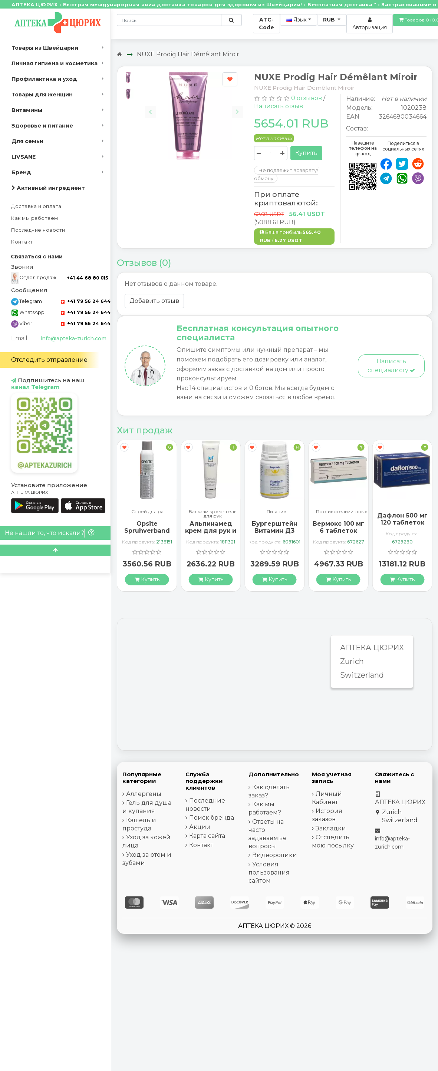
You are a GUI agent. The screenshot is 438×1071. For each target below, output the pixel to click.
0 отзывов (306, 98)
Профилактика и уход (44, 79)
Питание (276, 511)
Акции (200, 826)
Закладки (331, 828)
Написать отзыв (278, 106)
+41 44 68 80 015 (87, 278)
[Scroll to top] (55, 550)
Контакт (22, 242)
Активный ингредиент (48, 188)
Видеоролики (274, 855)
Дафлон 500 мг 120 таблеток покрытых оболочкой (402, 526)
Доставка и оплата (36, 206)
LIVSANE (23, 156)
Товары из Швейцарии (44, 47)
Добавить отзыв (154, 300)
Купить (306, 152)
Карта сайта (207, 835)
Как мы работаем (34, 218)
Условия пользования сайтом (269, 872)
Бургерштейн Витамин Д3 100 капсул (274, 530)
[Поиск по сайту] (231, 20)
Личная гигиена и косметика (54, 63)
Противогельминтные (342, 511)
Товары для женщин (42, 94)
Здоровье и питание (42, 125)
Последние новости (38, 230)
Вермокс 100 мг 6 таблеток (338, 527)
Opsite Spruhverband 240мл (147, 530)
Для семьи (27, 141)
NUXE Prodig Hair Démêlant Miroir (188, 54)
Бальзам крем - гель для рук (212, 513)
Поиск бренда (211, 817)
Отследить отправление (49, 359)
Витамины (26, 110)
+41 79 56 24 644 (86, 301)
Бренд (21, 172)
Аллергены (143, 793)
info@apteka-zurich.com (73, 338)
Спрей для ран (149, 511)
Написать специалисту (391, 366)
